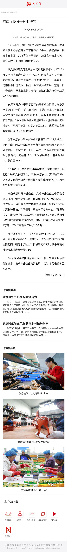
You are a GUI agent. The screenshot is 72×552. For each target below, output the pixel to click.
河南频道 (13, 12)
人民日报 (8, 515)
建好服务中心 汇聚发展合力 (20, 297)
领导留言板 (43, 515)
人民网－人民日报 (46, 37)
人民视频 (54, 515)
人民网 (3, 12)
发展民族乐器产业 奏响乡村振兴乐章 (25, 323)
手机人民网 (31, 515)
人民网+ (20, 515)
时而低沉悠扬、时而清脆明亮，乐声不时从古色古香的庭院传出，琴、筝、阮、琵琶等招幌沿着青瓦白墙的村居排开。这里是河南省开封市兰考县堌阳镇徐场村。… (33, 331)
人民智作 (8, 531)
